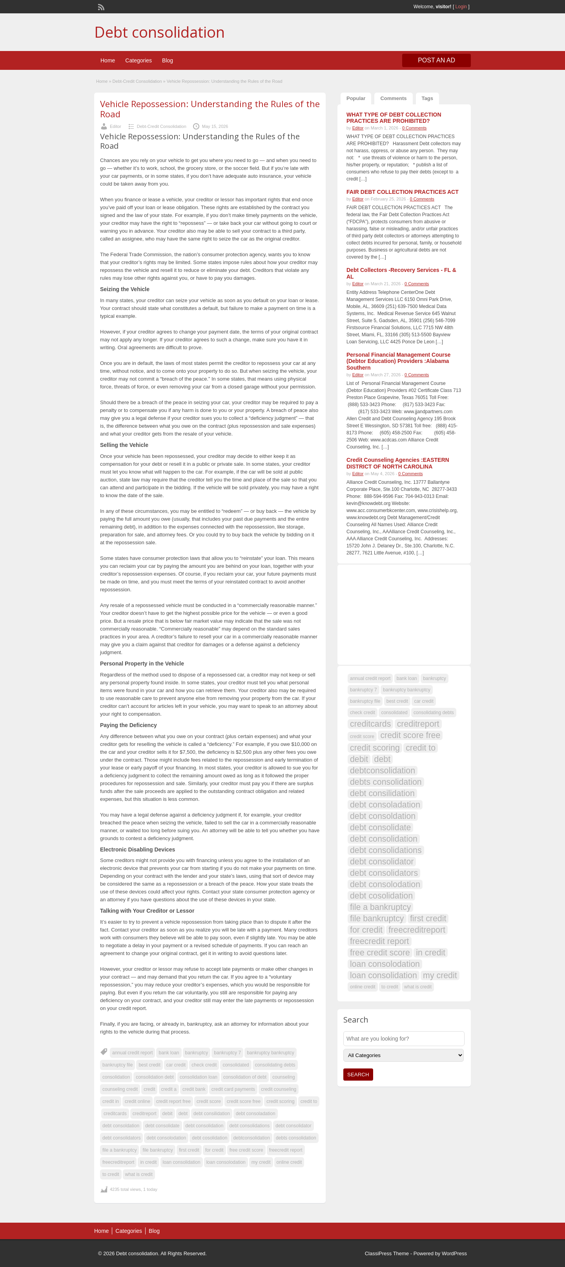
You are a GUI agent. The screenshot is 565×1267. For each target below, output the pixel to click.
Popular (355, 98)
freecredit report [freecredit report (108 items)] (379, 941)
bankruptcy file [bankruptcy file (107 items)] (365, 701)
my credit (261, 1162)
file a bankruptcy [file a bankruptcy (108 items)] (380, 907)
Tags (427, 98)
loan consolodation (226, 1162)
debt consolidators (121, 1138)
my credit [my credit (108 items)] (440, 975)
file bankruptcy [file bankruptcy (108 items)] (377, 918)
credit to (309, 1101)
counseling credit (120, 1089)
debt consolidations (249, 1125)
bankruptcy (196, 1053)
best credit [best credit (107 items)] (397, 701)
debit (167, 1113)
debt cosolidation (209, 1138)
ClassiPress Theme (387, 1253)
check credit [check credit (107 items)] (362, 712)
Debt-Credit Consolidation (137, 81)
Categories (138, 60)
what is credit (139, 1174)
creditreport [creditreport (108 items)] (418, 724)
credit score (209, 1101)
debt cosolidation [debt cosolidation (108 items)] (381, 896)
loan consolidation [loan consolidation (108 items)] (383, 975)
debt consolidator (293, 1125)
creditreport (145, 1113)
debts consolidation (296, 1138)
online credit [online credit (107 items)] (362, 987)
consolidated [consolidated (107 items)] (394, 712)
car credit (176, 1065)
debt (183, 1113)
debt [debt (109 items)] (382, 759)
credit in (110, 1101)
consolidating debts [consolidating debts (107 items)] (434, 712)
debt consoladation (255, 1113)
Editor (115, 126)
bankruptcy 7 (227, 1053)
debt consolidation (205, 1125)
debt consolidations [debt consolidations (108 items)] (386, 850)
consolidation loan (198, 1077)
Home (107, 60)
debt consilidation (211, 1113)
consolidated (235, 1065)
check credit (204, 1065)
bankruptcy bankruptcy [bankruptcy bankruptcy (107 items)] (406, 690)
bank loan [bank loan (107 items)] (407, 678)
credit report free (173, 1101)
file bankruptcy (157, 1150)
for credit (214, 1150)
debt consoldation (120, 1125)
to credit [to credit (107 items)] (389, 987)
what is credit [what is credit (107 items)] (418, 987)
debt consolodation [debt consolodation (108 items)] (385, 884)
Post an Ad (436, 60)
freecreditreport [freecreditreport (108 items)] (416, 930)
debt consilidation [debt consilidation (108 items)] (382, 793)
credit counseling (278, 1089)
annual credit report (132, 1053)
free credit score (246, 1150)
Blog (167, 60)
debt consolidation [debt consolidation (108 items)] (383, 839)
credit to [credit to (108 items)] (421, 748)
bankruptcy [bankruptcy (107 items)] (434, 678)
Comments (393, 98)
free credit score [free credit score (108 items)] (380, 952)
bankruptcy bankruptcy (270, 1053)
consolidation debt (155, 1077)
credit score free (244, 1101)
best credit (149, 1065)
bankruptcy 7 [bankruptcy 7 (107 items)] (363, 690)
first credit (189, 1150)
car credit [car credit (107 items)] (423, 701)
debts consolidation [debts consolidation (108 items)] (386, 782)
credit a (169, 1089)
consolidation (116, 1077)
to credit (110, 1174)
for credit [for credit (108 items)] (366, 930)
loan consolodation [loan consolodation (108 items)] (385, 964)
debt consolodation (166, 1138)
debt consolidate (162, 1125)
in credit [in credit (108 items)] (430, 952)
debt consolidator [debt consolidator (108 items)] (382, 861)
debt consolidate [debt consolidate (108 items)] (380, 827)
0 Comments (414, 128)
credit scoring (280, 1101)
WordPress (454, 1253)
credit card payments (233, 1089)
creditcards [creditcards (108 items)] (370, 724)
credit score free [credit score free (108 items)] (410, 735)
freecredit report (286, 1150)
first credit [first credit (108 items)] (428, 918)
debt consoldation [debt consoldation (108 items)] (383, 816)
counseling (283, 1077)
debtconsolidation (251, 1138)
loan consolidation (181, 1162)
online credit (289, 1162)
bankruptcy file (117, 1065)
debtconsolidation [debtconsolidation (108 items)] (382, 770)
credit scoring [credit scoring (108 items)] (375, 748)
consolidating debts (275, 1065)
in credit (148, 1162)
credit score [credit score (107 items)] (362, 736)
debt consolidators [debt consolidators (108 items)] (384, 873)
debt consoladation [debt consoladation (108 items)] (385, 804)
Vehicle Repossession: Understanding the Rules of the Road (210, 109)
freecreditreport (118, 1162)
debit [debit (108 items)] (359, 759)
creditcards (115, 1113)
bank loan (169, 1053)
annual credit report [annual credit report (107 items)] (370, 678)
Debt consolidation (159, 32)
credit (149, 1089)
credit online (137, 1101)
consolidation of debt (244, 1077)
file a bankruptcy (119, 1150)
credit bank (194, 1089)
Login (461, 6)
